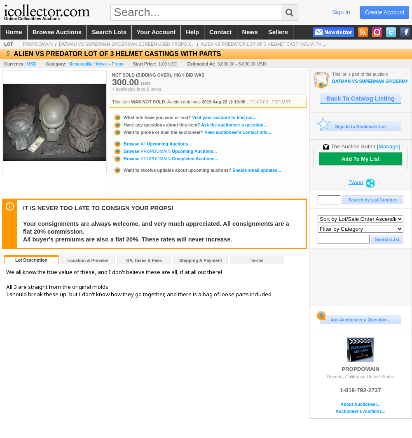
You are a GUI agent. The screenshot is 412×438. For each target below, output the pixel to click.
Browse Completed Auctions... (165, 158)
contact (220, 32)
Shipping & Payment (200, 260)
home (13, 32)
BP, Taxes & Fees (144, 260)
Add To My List (360, 159)
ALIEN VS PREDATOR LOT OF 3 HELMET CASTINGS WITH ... (263, 44)
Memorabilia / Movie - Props (95, 63)
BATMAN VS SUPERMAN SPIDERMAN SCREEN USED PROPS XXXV (369, 81)
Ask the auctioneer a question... (190, 124)
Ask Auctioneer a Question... (355, 318)
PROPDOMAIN (38, 44)
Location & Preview (88, 260)
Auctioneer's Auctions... (360, 411)
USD (31, 63)
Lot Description (31, 260)
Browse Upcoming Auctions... (152, 143)
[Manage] (388, 146)
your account (156, 32)
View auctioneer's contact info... (192, 132)
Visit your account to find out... (184, 117)
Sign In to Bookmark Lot (353, 126)
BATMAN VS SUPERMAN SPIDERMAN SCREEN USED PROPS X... (127, 44)
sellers (278, 32)
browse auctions (57, 32)
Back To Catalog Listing (360, 98)
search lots (109, 32)
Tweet (356, 182)
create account (385, 12)
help (192, 32)
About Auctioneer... (360, 404)
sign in (341, 12)
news (250, 32)
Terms (256, 260)
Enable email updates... (197, 170)
